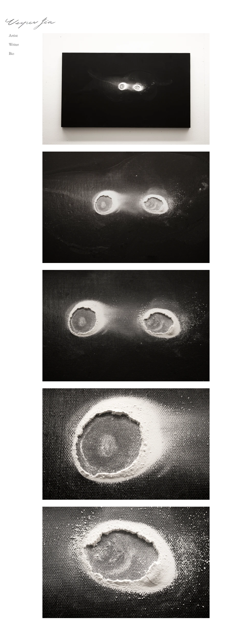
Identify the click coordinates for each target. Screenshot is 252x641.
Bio (11, 53)
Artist (13, 35)
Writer (14, 44)
